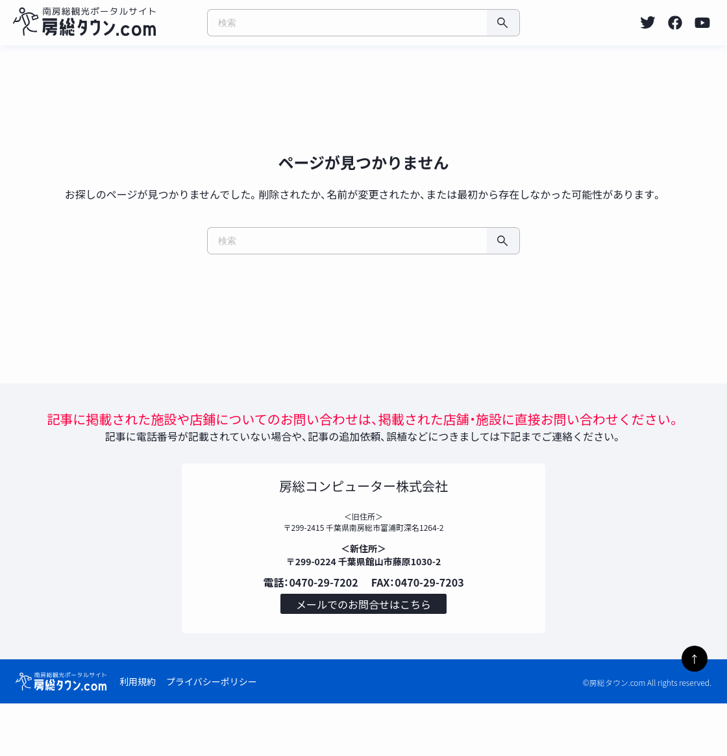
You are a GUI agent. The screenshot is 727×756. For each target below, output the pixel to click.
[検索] (503, 23)
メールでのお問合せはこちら (363, 653)
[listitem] (647, 22)
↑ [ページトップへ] (694, 658)
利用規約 (137, 733)
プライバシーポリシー (211, 733)
